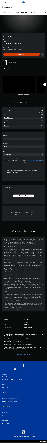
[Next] (44, 84)
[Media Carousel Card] (19, 84)
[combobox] (23, 139)
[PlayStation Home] (23, 2)
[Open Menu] (2, 2)
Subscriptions (24, 12)
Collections (10, 12)
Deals (17, 12)
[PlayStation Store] (7, 7)
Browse (33, 12)
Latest (3, 12)
